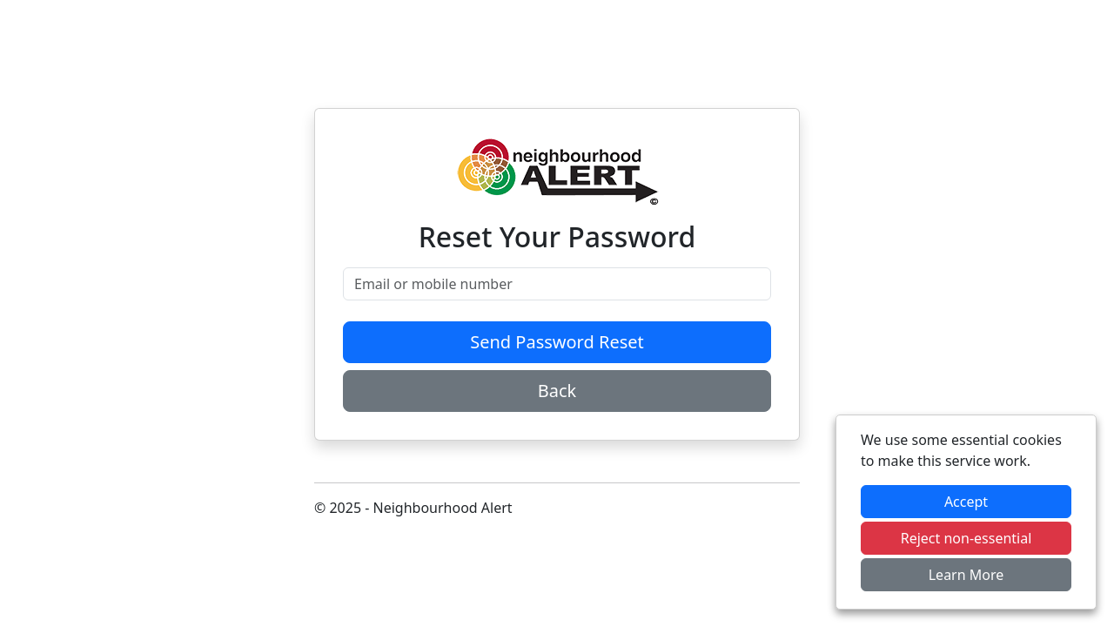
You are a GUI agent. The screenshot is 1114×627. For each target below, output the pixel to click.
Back (557, 390)
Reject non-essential (966, 538)
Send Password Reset (557, 342)
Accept (966, 501)
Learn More (966, 574)
